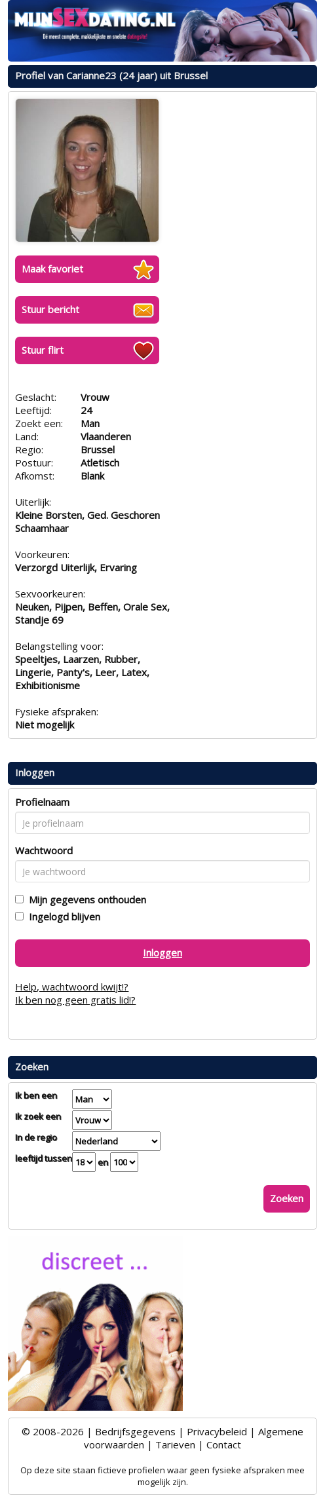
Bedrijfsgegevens (135, 1431)
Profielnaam (42, 801)
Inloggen (162, 952)
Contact (223, 1444)
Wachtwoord (44, 850)
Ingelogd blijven (62, 916)
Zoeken (286, 1198)
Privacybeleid (217, 1431)
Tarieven (175, 1444)
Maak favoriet (52, 268)
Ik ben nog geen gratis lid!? (75, 999)
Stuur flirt (43, 349)
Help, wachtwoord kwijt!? (71, 986)
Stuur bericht (50, 309)
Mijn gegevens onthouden (85, 899)
